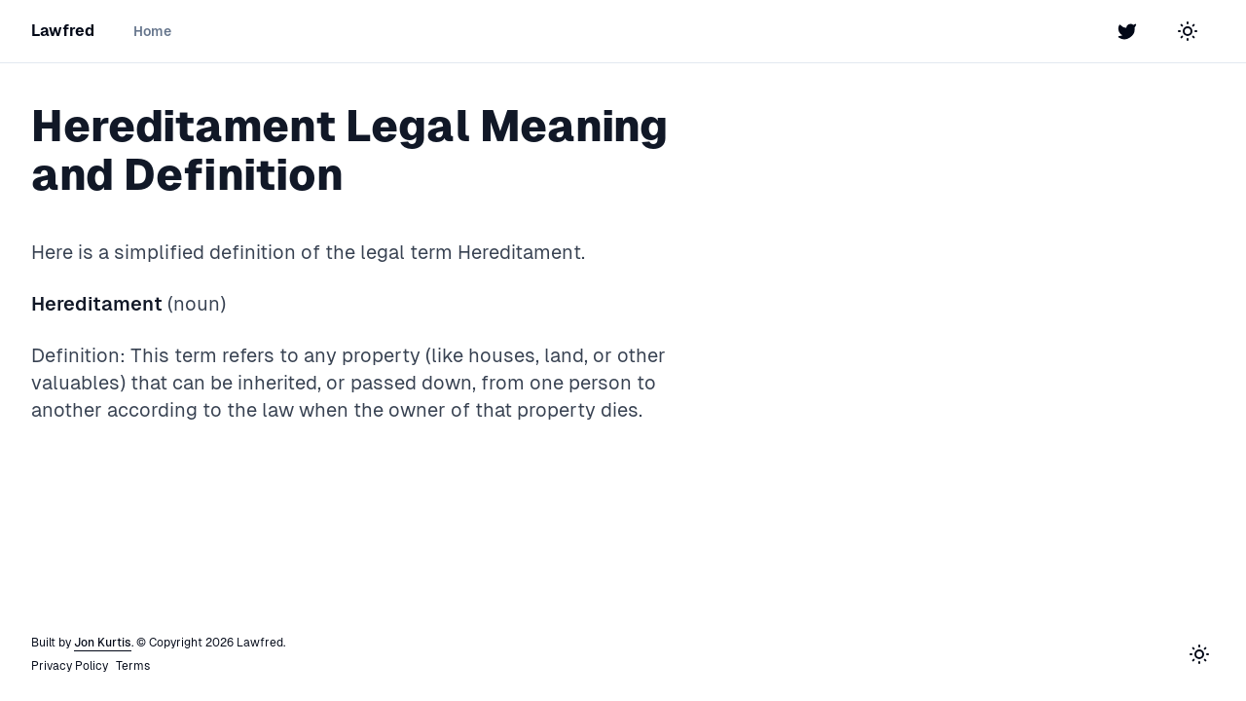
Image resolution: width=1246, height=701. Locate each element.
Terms (133, 666)
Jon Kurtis (102, 642)
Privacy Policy (69, 666)
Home (152, 31)
